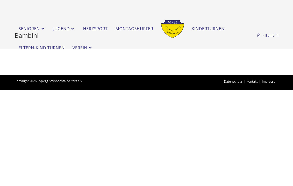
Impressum (270, 81)
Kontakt (252, 81)
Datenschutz (233, 81)
